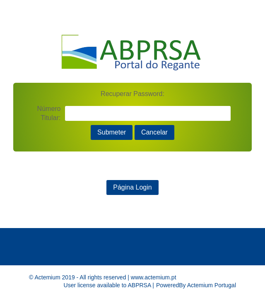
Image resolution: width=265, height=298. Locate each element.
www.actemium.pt (153, 277)
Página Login (132, 187)
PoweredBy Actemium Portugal (196, 285)
